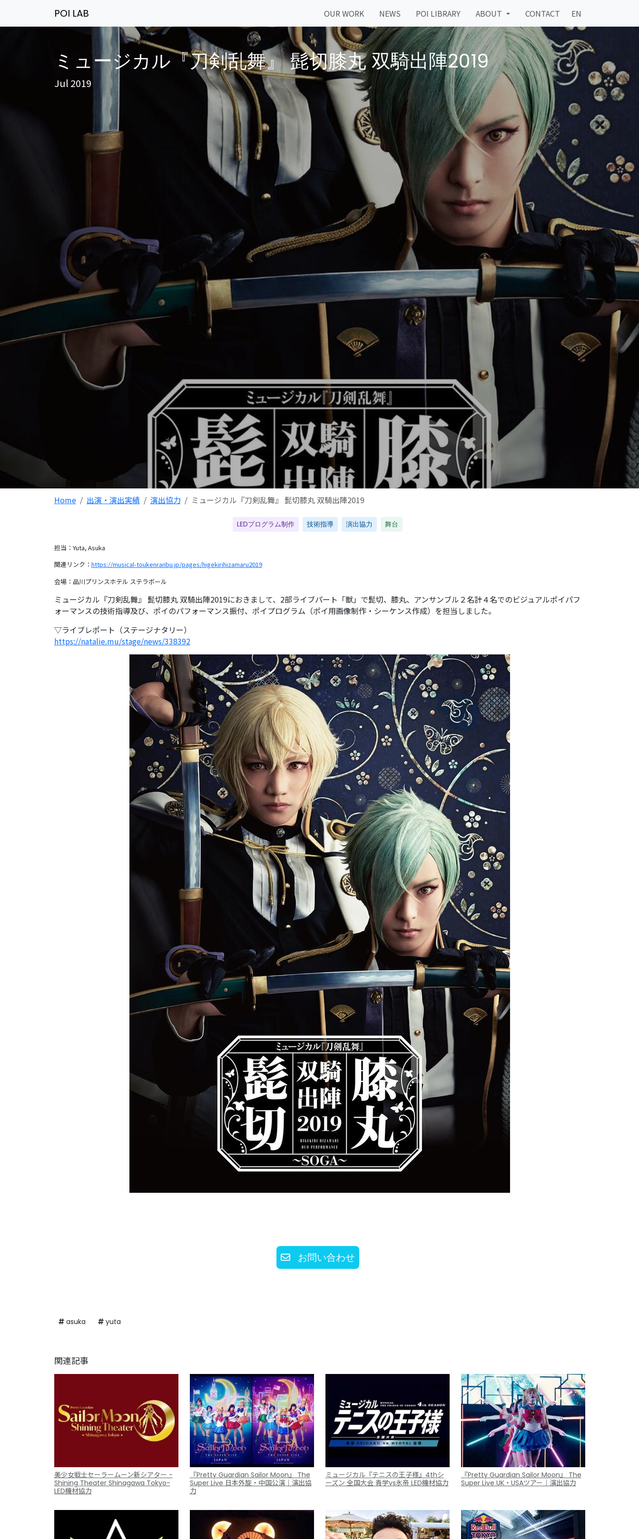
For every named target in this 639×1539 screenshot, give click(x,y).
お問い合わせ (318, 1257)
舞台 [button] (391, 524)
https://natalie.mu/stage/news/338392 (122, 641)
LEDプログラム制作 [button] (266, 524)
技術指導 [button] (320, 524)
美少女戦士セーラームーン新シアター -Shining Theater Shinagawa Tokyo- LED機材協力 (113, 1483)
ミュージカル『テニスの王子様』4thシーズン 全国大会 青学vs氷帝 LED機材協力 (387, 1479)
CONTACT (542, 13)
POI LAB (71, 13)
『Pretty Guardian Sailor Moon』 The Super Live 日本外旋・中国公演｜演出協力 (251, 1483)
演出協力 (165, 500)
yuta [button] (109, 1321)
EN (576, 13)
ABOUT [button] (490, 13)
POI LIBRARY (438, 13)
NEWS (390, 13)
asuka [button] (72, 1321)
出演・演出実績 (113, 500)
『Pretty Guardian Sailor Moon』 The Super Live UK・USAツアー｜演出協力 (521, 1479)
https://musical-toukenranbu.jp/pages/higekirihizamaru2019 (176, 564)
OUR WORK (344, 13)
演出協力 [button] (359, 524)
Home (65, 500)
